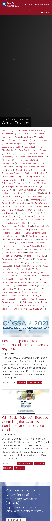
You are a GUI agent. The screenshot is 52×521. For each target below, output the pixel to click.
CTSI (47, 193)
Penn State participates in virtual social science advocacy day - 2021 (25, 345)
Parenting (14, 246)
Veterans (37, 305)
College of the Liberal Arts (17, 186)
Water (16, 309)
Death (23, 200)
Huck (24, 223)
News (13, 119)
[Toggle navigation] (45, 12)
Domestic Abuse (24, 203)
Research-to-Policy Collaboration (34, 276)
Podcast (27, 256)
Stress (41, 299)
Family (30, 210)
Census (19, 153)
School (9, 286)
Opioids (9, 243)
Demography (36, 200)
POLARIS (40, 256)
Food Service (24, 213)
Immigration (40, 226)
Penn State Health (42, 249)
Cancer (43, 150)
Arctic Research (40, 140)
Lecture (18, 233)
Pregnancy (27, 259)
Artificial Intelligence (14, 144)
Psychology (32, 266)
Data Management (35, 197)
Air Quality (28, 137)
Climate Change (23, 170)
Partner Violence (30, 246)
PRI (22, 262)
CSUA (38, 193)
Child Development (24, 160)
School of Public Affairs (27, 286)
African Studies (24, 134)
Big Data (31, 144)
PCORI (44, 246)
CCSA (8, 153)
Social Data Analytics (11, 292)
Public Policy (26, 269)
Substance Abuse (10, 302)
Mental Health (22, 239)
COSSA (36, 186)
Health (16, 216)
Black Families (8, 150)
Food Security (8, 213)
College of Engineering (11, 176)
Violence (5, 309)
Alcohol (5, 140)
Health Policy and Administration (30, 220)
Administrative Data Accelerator (28, 130)
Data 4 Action (13, 196)
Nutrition (45, 239)
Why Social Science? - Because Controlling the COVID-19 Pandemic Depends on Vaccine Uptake (25, 424)
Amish (16, 140)
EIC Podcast (16, 209)
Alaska (40, 137)
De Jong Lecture (9, 200)
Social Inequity (31, 292)
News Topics (24, 119)
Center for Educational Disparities (30, 157)
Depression (7, 203)
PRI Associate (37, 262)
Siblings (37, 289)
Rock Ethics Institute (15, 279)
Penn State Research (15, 252)
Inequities (6, 229)
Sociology (34, 295)
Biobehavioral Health (11, 147)
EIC (3, 209)
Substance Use (29, 302)
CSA (29, 193)
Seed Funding (23, 289)
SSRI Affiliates (28, 299)
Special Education (9, 299)
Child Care (6, 160)
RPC (30, 279)
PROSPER (18, 266)
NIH (35, 239)
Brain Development (27, 150)
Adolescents (7, 134)
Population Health (10, 259)
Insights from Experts (24, 229)
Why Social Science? (33, 308)
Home (4, 119)
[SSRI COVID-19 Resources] (24, 4)
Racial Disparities (28, 272)
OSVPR (20, 243)
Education (41, 206)
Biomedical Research (34, 147)
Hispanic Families (10, 223)
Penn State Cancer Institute (18, 249)
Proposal (6, 266)
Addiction (6, 130)
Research (10, 276)
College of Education (35, 173)
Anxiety (26, 140)
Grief (37, 213)
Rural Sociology (40, 282)
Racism (44, 272)
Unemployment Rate (20, 305)
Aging (17, 137)
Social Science (18, 295)
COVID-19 (7, 189)
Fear (39, 210)
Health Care (28, 216)
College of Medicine (37, 183)
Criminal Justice (26, 190)
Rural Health (23, 282)
